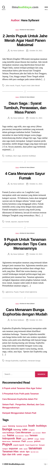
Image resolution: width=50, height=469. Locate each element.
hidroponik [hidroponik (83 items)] (8, 438)
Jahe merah (10, 85)
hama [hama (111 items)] (10, 435)
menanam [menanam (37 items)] (16, 441)
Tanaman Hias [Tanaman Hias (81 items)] (10, 451)
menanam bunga (34, 361)
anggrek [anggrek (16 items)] (4, 426)
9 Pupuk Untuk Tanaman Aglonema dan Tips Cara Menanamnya (25, 243)
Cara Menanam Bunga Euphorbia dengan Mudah (25, 311)
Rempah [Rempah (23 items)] (42, 445)
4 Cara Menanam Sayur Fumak (25, 175)
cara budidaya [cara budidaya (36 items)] (8, 433)
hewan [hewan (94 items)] (34, 435)
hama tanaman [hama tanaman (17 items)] (19, 435)
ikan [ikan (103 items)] (18, 438)
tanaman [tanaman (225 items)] (35, 448)
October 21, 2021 (35, 118)
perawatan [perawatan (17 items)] (30, 441)
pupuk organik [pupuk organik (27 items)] (18, 445)
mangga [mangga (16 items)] (36, 439)
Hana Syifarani (18, 51)
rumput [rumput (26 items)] (5, 449)
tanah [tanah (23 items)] (25, 449)
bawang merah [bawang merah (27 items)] (21, 426)
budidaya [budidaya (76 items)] (41, 425)
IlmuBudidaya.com (16, 464)
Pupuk (17, 85)
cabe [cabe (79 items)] (24, 429)
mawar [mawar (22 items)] (42, 439)
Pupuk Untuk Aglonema (28, 292)
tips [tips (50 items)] (27, 451)
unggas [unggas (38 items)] (26, 454)
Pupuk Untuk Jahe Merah (30, 85)
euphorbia (23, 361)
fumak (8, 222)
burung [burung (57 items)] (17, 429)
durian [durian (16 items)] (4, 435)
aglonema (9, 292)
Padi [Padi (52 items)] (23, 441)
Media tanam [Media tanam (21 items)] (6, 441)
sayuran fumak (23, 222)
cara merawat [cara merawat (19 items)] (36, 432)
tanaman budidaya (29, 156)
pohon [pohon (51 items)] (37, 441)
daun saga (17, 156)
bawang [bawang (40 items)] (11, 426)
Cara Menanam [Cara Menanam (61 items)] (23, 432)
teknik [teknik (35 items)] (22, 452)
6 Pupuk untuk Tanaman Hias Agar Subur (22, 388)
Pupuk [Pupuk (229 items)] (7, 444)
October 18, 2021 (35, 320)
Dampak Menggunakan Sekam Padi (19, 413)
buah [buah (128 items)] (31, 425)
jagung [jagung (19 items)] (24, 439)
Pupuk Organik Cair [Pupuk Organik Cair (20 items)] (31, 445)
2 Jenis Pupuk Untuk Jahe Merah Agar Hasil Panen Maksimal (25, 40)
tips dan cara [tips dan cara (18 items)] (34, 452)
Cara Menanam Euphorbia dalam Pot (19, 399)
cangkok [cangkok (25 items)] (32, 430)
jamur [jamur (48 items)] (30, 438)
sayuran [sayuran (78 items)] (13, 448)
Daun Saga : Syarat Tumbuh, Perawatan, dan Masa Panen (25, 107)
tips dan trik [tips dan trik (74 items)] (9, 454)
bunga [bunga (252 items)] (7, 429)
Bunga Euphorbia (12, 361)
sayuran (14, 222)
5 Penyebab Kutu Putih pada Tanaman (20, 394)
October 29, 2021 (35, 51)
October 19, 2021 (35, 254)
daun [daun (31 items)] (44, 433)
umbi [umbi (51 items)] (19, 454)
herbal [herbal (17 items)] (27, 435)
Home (17, 29)
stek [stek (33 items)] (21, 449)
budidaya (9, 156)
